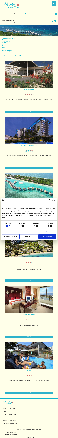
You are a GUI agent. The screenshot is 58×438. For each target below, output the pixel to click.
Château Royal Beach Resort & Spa (29, 145)
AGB (18, 429)
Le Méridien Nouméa (29, 89)
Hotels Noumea (6, 41)
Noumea (4, 39)
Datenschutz (22, 429)
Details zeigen (49, 231)
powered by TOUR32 (29, 437)
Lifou (3, 45)
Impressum (28, 429)
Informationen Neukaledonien (8, 38)
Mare (3, 49)
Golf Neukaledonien (6, 52)
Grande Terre (5, 42)
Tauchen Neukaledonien (7, 50)
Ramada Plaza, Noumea (29, 314)
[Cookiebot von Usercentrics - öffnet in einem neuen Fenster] (49, 200)
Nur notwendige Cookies (10, 236)
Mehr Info (29, 111)
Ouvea (3, 47)
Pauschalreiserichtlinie (37, 429)
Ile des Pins (4, 44)
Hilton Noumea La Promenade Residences (29, 258)
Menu (54, 3)
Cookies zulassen (47, 236)
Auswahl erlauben (29, 236)
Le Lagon (29, 370)
